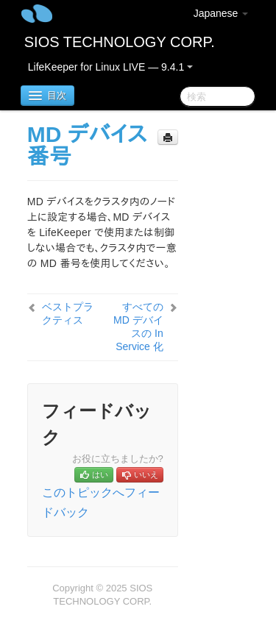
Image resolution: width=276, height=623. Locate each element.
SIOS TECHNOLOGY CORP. (119, 42)
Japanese (221, 13)
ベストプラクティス (67, 313)
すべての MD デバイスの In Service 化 (138, 326)
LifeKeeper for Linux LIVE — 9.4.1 (110, 67)
